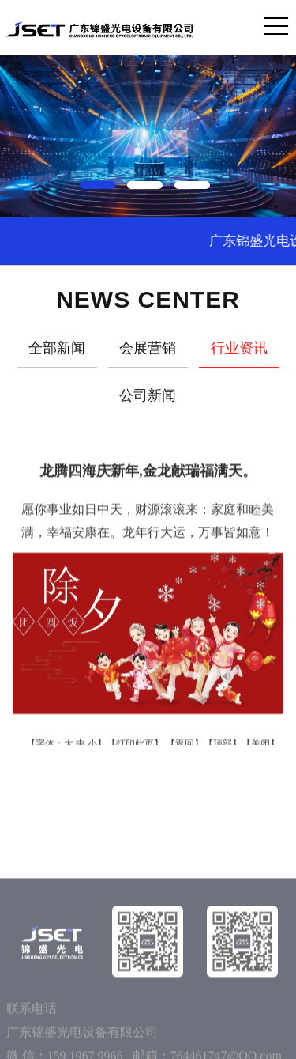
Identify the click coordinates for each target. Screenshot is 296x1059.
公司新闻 (147, 399)
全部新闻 (56, 352)
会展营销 (147, 352)
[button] (101, 182)
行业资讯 (239, 352)
